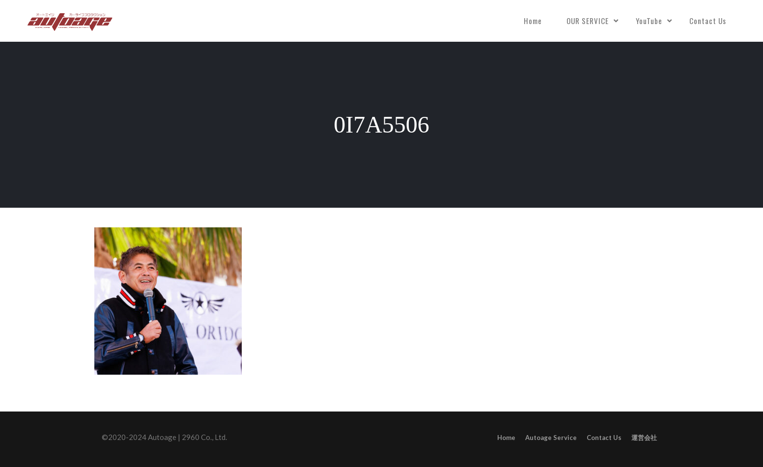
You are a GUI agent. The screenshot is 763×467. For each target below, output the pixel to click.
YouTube (649, 20)
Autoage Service (551, 437)
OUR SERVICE (587, 20)
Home (533, 20)
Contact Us (707, 20)
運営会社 (644, 437)
